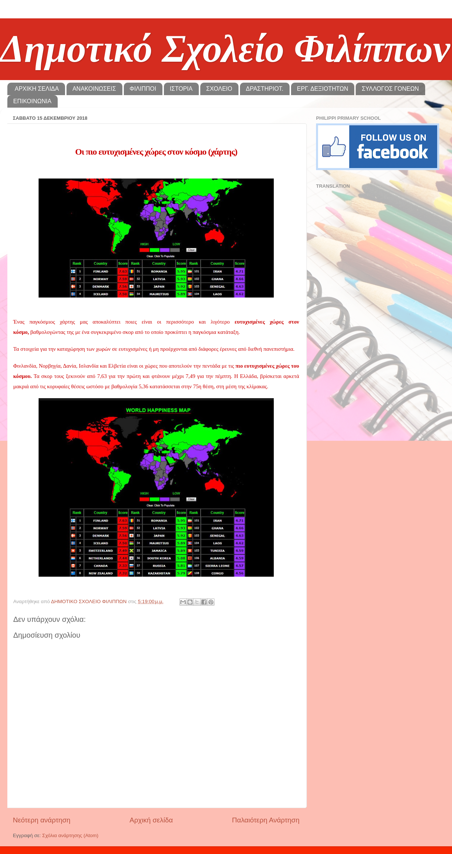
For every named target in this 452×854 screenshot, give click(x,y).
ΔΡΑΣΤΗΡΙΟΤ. (264, 89)
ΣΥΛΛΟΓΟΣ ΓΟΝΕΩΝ (390, 89)
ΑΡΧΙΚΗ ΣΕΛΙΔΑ (37, 89)
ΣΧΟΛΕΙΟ (219, 89)
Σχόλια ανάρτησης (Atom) (70, 835)
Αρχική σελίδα (151, 820)
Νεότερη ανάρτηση (42, 820)
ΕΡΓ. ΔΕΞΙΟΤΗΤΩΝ (322, 89)
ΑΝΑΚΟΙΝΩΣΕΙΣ (94, 89)
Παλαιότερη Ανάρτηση (265, 820)
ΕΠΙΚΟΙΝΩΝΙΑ (32, 101)
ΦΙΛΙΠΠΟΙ (143, 89)
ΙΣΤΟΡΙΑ (181, 89)
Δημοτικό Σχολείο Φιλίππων (225, 48)
